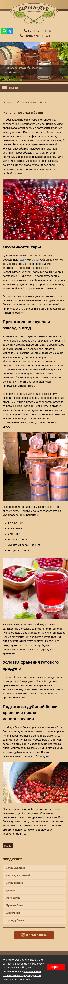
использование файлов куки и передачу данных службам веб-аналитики (22, 975)
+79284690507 (39, 31)
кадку (22, 259)
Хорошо (56, 967)
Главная (8, 102)
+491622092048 (37, 36)
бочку (35, 259)
